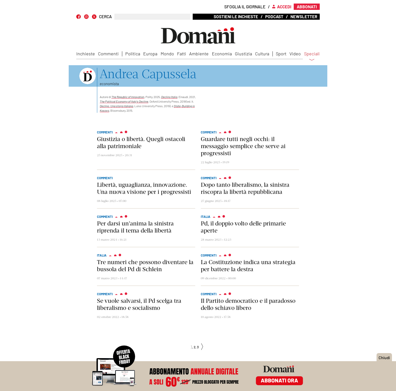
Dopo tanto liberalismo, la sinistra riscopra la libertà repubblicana (245, 188)
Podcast (274, 16)
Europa (150, 53)
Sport (281, 53)
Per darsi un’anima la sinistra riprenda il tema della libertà (135, 227)
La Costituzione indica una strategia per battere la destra (248, 266)
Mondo (167, 53)
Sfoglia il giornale (244, 6)
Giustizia (243, 53)
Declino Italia (169, 97)
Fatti (181, 53)
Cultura (262, 53)
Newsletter (303, 16)
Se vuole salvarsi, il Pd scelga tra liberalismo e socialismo (139, 304)
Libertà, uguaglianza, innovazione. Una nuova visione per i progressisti (144, 188)
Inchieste (85, 53)
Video (295, 53)
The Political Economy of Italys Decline (124, 101)
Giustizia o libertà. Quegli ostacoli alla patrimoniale (141, 142)
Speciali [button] (312, 56)
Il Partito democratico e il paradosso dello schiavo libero (248, 304)
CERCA (105, 16)
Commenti (108, 53)
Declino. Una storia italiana (116, 106)
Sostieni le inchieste (236, 16)
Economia (222, 53)
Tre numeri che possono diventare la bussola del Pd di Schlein (145, 266)
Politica (132, 53)
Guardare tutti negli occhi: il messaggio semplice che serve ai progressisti (243, 146)
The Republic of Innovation (127, 97)
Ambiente (199, 53)
